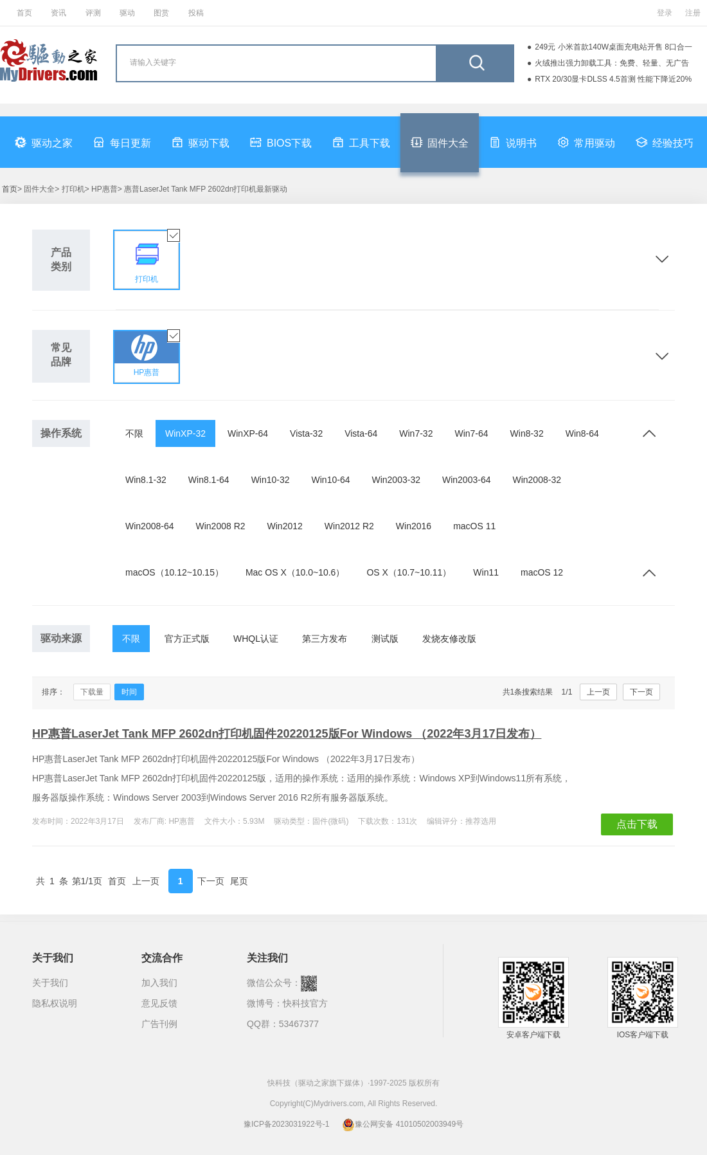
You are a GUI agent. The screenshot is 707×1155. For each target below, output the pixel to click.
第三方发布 (324, 638)
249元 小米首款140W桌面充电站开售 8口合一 (613, 46)
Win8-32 (527, 433)
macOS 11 (474, 526)
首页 (24, 12)
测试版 (384, 638)
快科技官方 (305, 1003)
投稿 (196, 12)
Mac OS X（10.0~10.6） (295, 572)
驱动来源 (61, 638)
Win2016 (413, 526)
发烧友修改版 (449, 638)
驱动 (127, 12)
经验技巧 (665, 142)
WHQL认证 (255, 638)
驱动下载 (200, 142)
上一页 (598, 691)
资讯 (58, 12)
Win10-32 (270, 480)
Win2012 (285, 526)
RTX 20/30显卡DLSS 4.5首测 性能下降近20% (613, 79)
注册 (693, 12)
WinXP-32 (185, 433)
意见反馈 (159, 1003)
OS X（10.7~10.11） (408, 572)
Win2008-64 (149, 526)
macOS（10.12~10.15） (174, 572)
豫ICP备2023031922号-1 (286, 1124)
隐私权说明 (54, 1003)
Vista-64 (361, 433)
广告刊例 (159, 1024)
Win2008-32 (536, 480)
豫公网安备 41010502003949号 (402, 1124)
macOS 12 (542, 572)
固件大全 (440, 142)
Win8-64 (582, 433)
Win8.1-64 (208, 480)
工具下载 (361, 142)
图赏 (161, 12)
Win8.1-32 (145, 480)
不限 (134, 433)
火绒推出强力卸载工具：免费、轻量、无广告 (612, 63)
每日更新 (122, 142)
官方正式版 (187, 638)
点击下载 (637, 824)
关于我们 (50, 983)
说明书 (513, 142)
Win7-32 (416, 433)
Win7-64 (471, 433)
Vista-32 (306, 433)
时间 (129, 691)
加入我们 (159, 983)
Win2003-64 (466, 480)
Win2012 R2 (349, 526)
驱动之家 (44, 142)
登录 (664, 12)
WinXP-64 (248, 433)
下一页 (641, 691)
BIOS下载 (281, 142)
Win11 (486, 572)
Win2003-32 (395, 480)
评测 (93, 12)
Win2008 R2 (221, 526)
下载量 (91, 691)
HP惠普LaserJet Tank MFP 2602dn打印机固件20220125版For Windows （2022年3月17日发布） (286, 733)
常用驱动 (586, 142)
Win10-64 (331, 480)
